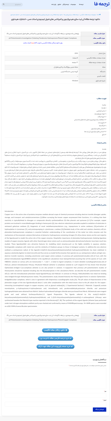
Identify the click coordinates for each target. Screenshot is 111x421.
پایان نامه (53, 4)
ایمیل (104, 400)
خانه (99, 15)
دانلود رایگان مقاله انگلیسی (55, 330)
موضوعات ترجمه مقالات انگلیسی (88, 15)
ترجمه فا (81, 4)
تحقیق (59, 4)
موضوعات (73, 4)
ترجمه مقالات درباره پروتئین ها (71, 15)
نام (105, 392)
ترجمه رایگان (65, 4)
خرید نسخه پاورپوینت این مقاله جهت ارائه (55, 346)
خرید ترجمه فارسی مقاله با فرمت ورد (55, 338)
